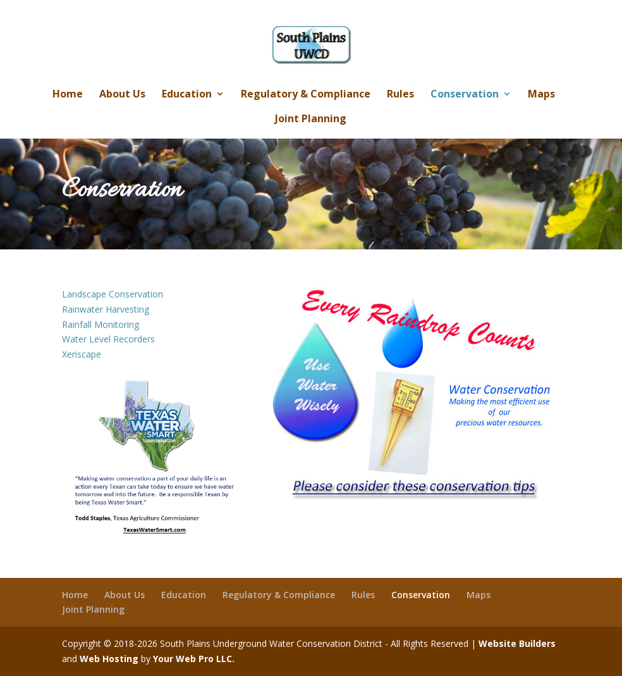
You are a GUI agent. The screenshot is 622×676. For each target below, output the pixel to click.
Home (67, 95)
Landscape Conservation (112, 294)
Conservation (464, 95)
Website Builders (517, 643)
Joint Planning (310, 119)
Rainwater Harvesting (105, 309)
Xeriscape (81, 354)
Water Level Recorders (108, 339)
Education (187, 95)
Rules (400, 95)
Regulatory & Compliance (305, 95)
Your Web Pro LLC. (194, 659)
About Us (122, 95)
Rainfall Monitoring (100, 324)
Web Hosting (109, 659)
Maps (541, 95)
